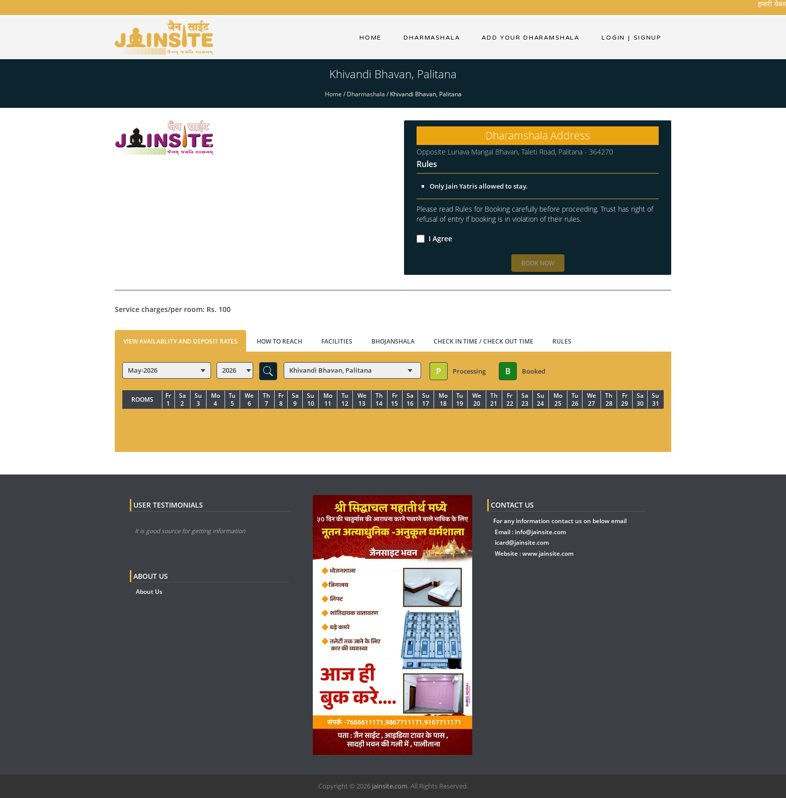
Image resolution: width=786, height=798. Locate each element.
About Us (149, 591)
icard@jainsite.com (522, 542)
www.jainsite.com (547, 553)
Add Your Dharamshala (530, 37)
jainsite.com (390, 785)
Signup (644, 38)
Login (613, 37)
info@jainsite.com (540, 532)
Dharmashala (366, 94)
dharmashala (432, 37)
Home (370, 37)
